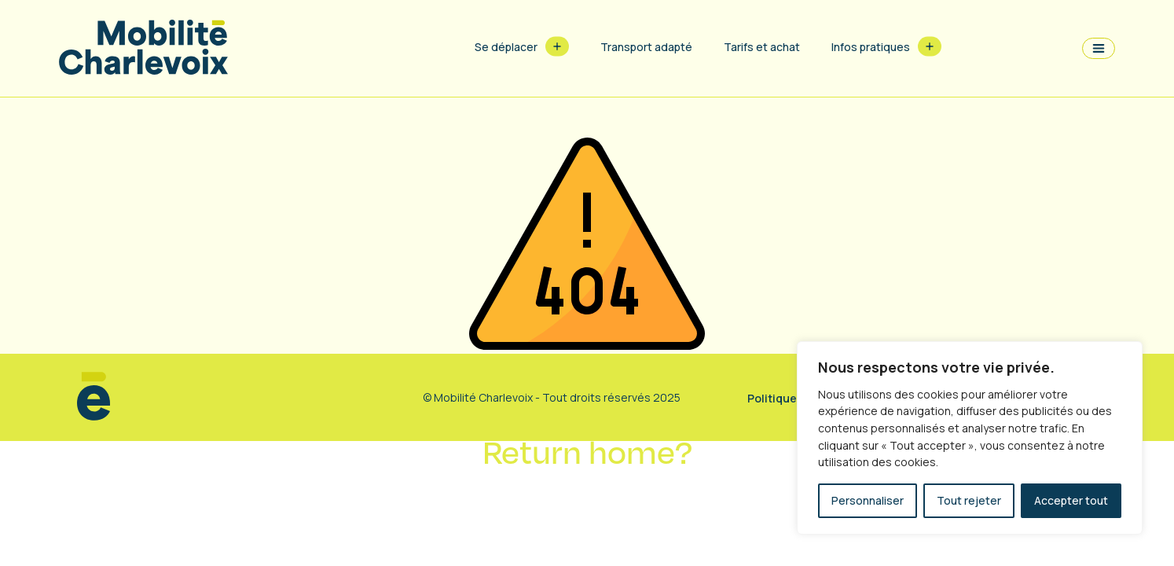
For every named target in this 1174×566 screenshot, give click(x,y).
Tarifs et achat (762, 46)
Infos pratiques (870, 46)
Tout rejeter (969, 500)
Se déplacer (506, 46)
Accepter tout (1071, 500)
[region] (970, 438)
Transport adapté (646, 46)
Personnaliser (867, 500)
